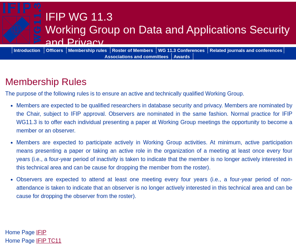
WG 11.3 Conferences (182, 50)
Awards (182, 56)
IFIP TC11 (48, 241)
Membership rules (88, 50)
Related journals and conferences (246, 50)
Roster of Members (133, 50)
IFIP (41, 232)
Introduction (27, 50)
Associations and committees (137, 56)
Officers (55, 50)
